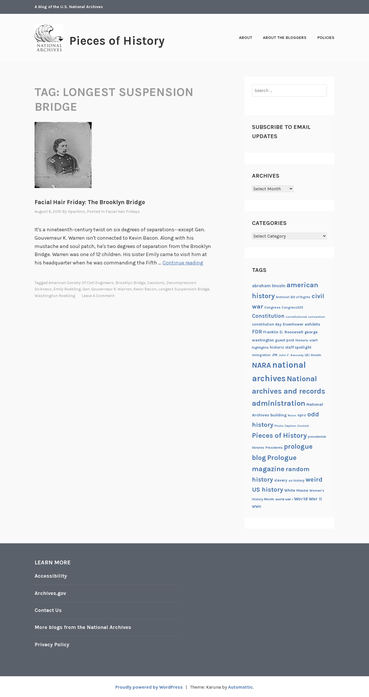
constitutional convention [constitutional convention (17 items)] (305, 317)
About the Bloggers (284, 37)
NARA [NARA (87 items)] (261, 365)
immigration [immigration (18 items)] (261, 355)
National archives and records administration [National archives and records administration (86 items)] (288, 391)
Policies (325, 37)
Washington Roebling (55, 295)
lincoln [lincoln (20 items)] (316, 355)
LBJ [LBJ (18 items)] (307, 355)
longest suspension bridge (183, 289)
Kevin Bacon (145, 289)
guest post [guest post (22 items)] (284, 340)
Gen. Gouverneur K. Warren (107, 289)
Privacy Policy (52, 643)
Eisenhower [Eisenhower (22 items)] (293, 324)
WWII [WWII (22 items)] (256, 506)
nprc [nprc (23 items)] (302, 415)
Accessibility (51, 576)
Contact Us (48, 609)
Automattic (240, 686)
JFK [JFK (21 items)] (275, 355)
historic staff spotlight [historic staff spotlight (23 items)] (290, 347)
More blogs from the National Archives (84, 626)
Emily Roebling (67, 289)
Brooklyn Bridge (130, 282)
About (245, 37)
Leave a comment (98, 295)
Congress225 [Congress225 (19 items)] (292, 307)
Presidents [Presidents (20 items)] (274, 448)
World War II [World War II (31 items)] (308, 498)
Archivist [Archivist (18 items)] (282, 297)
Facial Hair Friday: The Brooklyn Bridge (90, 202)
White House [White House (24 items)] (296, 490)
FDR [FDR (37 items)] (257, 332)
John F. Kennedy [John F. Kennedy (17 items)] (291, 355)
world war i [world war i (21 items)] (284, 499)
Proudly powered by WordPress (148, 686)
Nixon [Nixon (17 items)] (292, 415)
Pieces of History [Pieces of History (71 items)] (279, 435)
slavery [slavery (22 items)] (280, 480)
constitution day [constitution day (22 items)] (267, 324)
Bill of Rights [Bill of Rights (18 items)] (300, 297)
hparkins (76, 211)
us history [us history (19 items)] (296, 480)
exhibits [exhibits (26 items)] (312, 324)
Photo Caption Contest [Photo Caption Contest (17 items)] (291, 426)
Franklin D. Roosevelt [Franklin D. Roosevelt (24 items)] (283, 332)
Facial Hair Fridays (123, 211)
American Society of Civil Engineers (81, 282)
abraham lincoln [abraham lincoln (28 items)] (268, 285)
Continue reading (183, 263)
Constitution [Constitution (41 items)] (268, 316)
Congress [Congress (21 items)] (272, 307)
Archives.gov (50, 593)
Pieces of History (117, 40)
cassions (156, 282)
